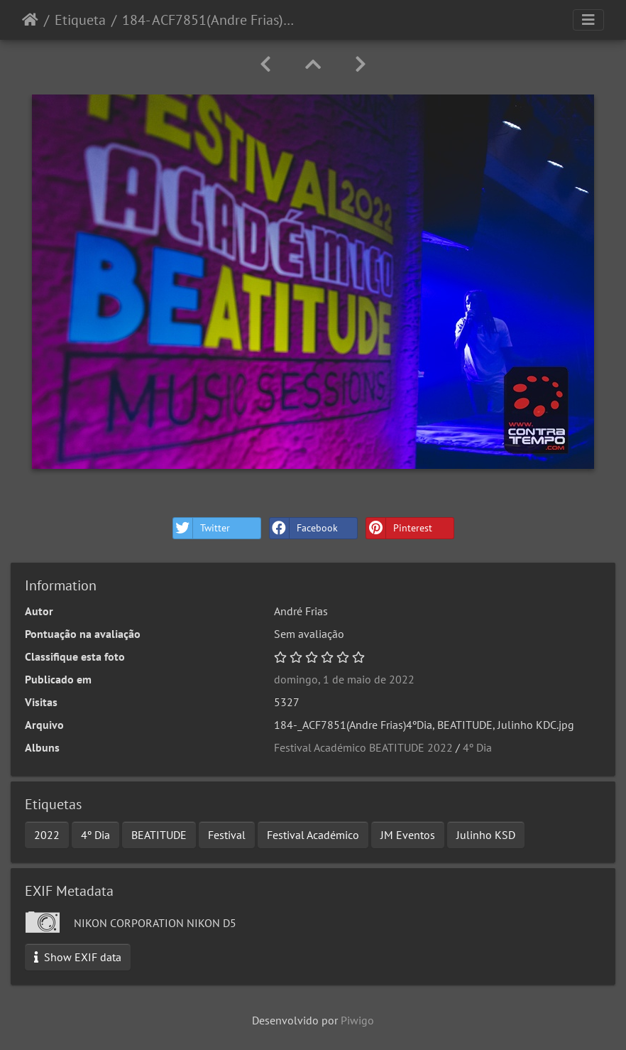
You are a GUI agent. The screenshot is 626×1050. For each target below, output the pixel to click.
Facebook (304, 528)
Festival (227, 835)
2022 (47, 835)
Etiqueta (80, 20)
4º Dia (477, 747)
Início (30, 20)
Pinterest (399, 528)
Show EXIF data (77, 957)
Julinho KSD (485, 835)
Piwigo (357, 1020)
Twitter (201, 528)
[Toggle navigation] (588, 20)
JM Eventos (407, 835)
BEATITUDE (159, 835)
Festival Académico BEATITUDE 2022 (363, 747)
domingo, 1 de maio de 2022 (344, 679)
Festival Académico (313, 835)
